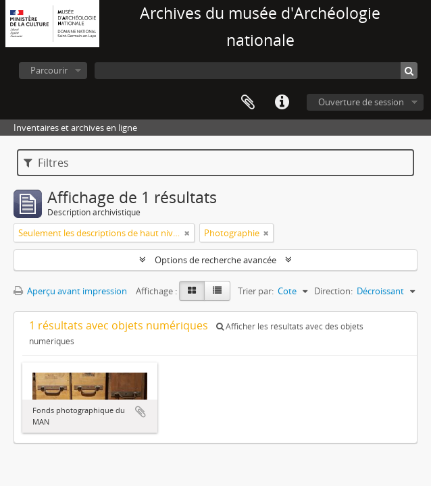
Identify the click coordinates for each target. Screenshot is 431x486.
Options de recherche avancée (215, 260)
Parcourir (49, 70)
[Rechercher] (409, 70)
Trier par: (256, 291)
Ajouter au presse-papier (140, 411)
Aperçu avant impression (70, 291)
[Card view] (192, 291)
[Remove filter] (187, 233)
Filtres (46, 162)
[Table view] (217, 291)
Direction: (333, 291)
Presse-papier (248, 102)
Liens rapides (282, 102)
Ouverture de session (361, 102)
